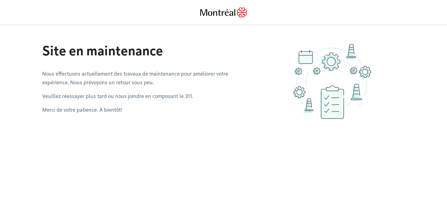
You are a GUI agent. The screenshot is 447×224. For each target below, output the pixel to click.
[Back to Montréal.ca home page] (223, 12)
